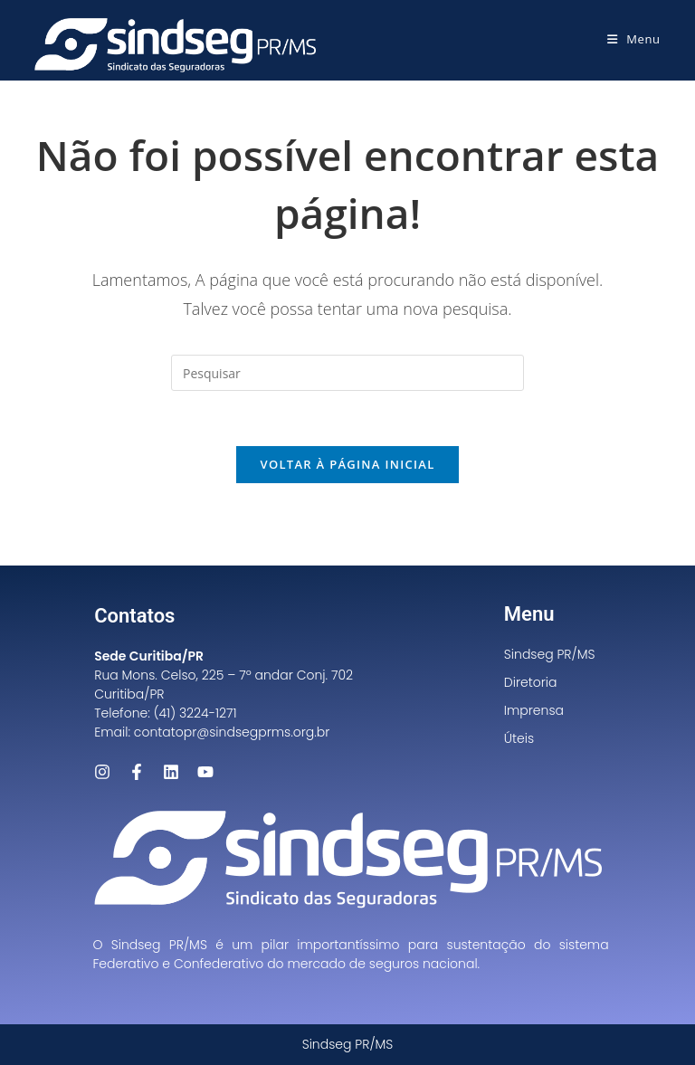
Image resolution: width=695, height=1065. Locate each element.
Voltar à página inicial (347, 464)
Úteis (519, 738)
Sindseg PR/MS (549, 654)
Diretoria (530, 682)
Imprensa (534, 710)
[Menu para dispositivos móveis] (634, 39)
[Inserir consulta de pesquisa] (347, 373)
